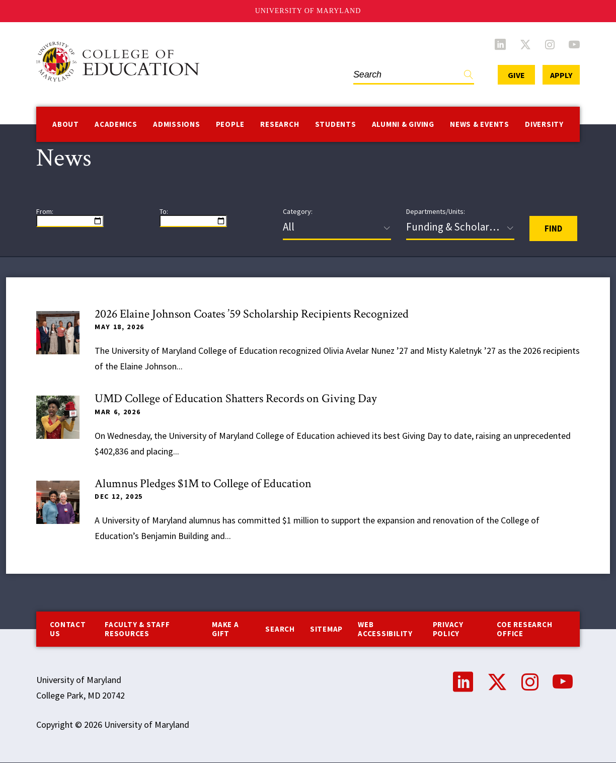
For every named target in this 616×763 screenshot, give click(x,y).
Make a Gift (225, 629)
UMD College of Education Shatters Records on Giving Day (236, 398)
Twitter (525, 44)
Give (516, 75)
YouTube (574, 44)
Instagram (550, 44)
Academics (116, 124)
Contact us (68, 629)
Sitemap (326, 629)
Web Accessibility (385, 629)
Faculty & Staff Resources (137, 629)
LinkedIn (500, 44)
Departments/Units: (435, 211)
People (230, 124)
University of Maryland (308, 11)
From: (44, 211)
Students (335, 124)
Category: (298, 211)
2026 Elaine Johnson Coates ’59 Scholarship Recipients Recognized (252, 314)
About (65, 124)
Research (279, 124)
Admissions (176, 124)
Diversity (544, 124)
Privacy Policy (448, 629)
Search (280, 629)
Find (468, 77)
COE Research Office (524, 629)
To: (164, 211)
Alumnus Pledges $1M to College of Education (203, 483)
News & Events (479, 124)
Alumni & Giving (403, 124)
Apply (561, 75)
